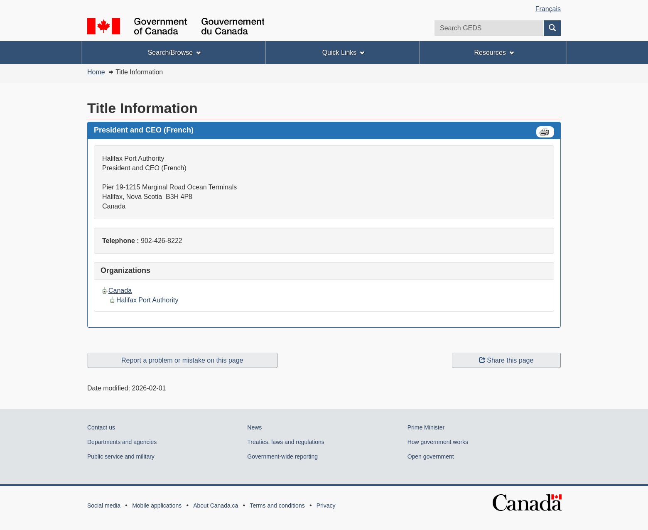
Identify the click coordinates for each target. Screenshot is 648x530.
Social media (103, 505)
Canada (120, 290)
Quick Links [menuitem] (343, 52)
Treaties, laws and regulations (285, 442)
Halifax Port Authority (147, 300)
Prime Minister (425, 427)
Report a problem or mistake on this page (182, 360)
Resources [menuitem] (493, 52)
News (254, 427)
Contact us (101, 427)
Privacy (326, 505)
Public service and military (121, 456)
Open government (430, 456)
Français (548, 8)
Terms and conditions (277, 505)
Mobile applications (157, 505)
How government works (437, 442)
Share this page (506, 360)
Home (96, 72)
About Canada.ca (215, 505)
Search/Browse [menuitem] (174, 52)
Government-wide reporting (282, 456)
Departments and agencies (122, 442)
